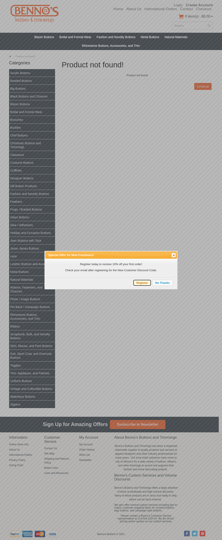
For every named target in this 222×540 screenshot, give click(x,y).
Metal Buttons (150, 37)
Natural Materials (176, 37)
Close (173, 255)
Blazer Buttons (44, 37)
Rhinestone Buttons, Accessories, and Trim (111, 45)
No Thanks (162, 282)
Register (142, 282)
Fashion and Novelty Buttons (116, 37)
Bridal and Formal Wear (75, 37)
